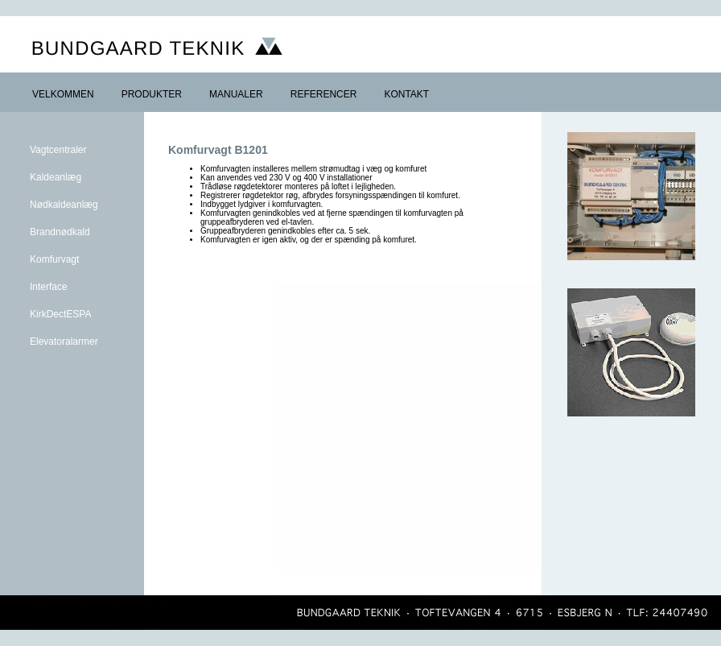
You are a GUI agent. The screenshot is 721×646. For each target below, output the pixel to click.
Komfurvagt (54, 259)
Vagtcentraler (58, 149)
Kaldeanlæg (55, 177)
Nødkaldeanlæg (64, 204)
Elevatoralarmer (64, 341)
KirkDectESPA (60, 314)
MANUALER (236, 94)
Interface (49, 286)
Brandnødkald (60, 232)
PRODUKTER (152, 94)
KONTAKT (406, 94)
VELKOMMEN (63, 94)
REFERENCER (323, 94)
